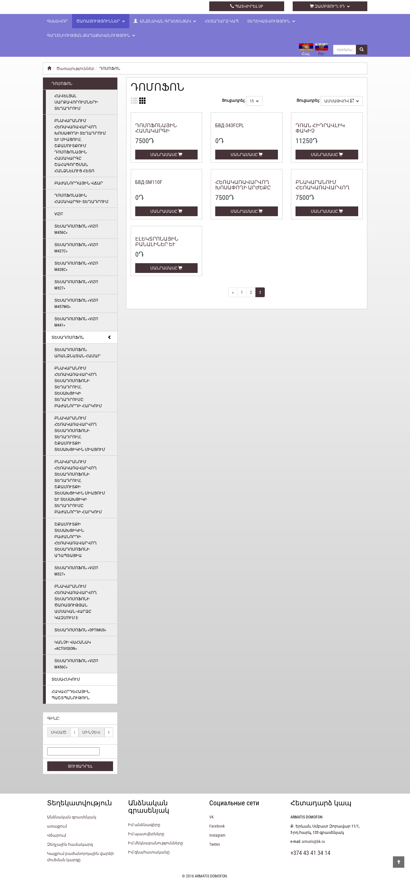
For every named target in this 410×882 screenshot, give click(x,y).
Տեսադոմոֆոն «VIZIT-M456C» (76, 229)
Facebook (217, 826)
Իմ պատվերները (146, 834)
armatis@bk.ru (313, 841)
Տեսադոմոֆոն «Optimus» (80, 630)
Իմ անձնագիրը (144, 824)
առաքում (57, 826)
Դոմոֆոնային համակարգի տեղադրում (81, 198)
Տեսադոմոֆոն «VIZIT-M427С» (76, 247)
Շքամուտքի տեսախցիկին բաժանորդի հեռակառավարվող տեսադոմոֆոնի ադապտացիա (75, 540)
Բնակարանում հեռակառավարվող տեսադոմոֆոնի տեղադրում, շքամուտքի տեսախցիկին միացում (79, 434)
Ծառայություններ (100, 21)
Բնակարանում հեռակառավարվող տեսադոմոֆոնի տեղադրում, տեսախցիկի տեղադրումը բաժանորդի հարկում (78, 387)
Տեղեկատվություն (271, 21)
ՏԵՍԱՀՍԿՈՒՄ (66, 679)
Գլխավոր (57, 21)
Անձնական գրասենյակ (165, 21)
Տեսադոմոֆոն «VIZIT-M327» (76, 284)
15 (254, 101)
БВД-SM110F (148, 182)
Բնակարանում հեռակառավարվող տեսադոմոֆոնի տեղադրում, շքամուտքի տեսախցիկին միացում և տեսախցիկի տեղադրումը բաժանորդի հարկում (79, 486)
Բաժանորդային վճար (78, 183)
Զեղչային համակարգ (70, 844)
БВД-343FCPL (229, 125)
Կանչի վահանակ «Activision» (72, 645)
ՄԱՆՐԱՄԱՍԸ (166, 154)
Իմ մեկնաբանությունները (155, 843)
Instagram (217, 835)
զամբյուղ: (330, 6)
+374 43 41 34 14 (163, 6)
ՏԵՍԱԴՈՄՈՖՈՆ (82, 337)
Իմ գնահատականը (149, 852)
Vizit (58, 214)
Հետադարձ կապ (222, 21)
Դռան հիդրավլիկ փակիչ (320, 128)
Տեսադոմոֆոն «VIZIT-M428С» (76, 266)
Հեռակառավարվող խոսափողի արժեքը (243, 185)
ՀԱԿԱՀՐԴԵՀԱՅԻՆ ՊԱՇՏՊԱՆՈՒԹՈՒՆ (71, 694)
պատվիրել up (246, 6)
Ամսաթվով (341, 101)
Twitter (214, 844)
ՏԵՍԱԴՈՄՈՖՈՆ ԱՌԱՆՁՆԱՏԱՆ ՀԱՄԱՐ (77, 352)
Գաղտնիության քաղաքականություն (91, 35)
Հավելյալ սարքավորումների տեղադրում (76, 102)
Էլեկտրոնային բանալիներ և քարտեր (156, 244)
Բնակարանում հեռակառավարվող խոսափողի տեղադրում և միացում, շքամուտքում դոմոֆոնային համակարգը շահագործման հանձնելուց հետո (80, 145)
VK (211, 817)
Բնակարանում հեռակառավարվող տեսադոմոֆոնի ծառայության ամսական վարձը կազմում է (75, 602)
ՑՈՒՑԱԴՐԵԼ (80, 766)
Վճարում (56, 835)
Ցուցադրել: (233, 100)
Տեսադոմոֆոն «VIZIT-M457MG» (76, 303)
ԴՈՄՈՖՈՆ (62, 83)
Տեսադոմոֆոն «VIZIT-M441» (76, 322)
